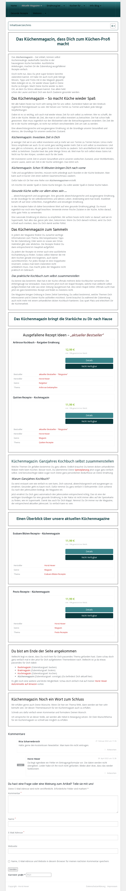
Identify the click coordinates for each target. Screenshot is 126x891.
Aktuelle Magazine (32, 5)
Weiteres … (39, 13)
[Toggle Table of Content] (111, 25)
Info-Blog (95, 5)
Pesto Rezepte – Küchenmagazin (31, 591)
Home (14, 5)
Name (12, 819)
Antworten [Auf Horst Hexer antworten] (111, 773)
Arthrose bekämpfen (48, 387)
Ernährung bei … (56, 5)
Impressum (112, 886)
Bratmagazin (24, 670)
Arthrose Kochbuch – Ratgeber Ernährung (36, 342)
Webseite (12, 846)
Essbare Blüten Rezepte (55, 574)
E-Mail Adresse (16, 832)
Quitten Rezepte (46, 442)
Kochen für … (77, 5)
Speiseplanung (82, 469)
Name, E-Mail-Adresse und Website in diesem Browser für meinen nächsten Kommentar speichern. (58, 861)
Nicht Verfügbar (89, 366)
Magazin (42, 438)
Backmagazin (24, 667)
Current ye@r (17, 874)
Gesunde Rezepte (19, 13)
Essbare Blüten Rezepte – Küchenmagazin (36, 533)
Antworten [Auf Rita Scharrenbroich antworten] (111, 749)
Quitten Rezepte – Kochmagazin (31, 397)
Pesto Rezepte (61, 632)
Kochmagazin (24, 673)
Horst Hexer (44, 378)
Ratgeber (43, 383)
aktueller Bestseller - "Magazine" (53, 374)
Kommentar (15, 793)
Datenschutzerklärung (95, 886)
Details (89, 360)
